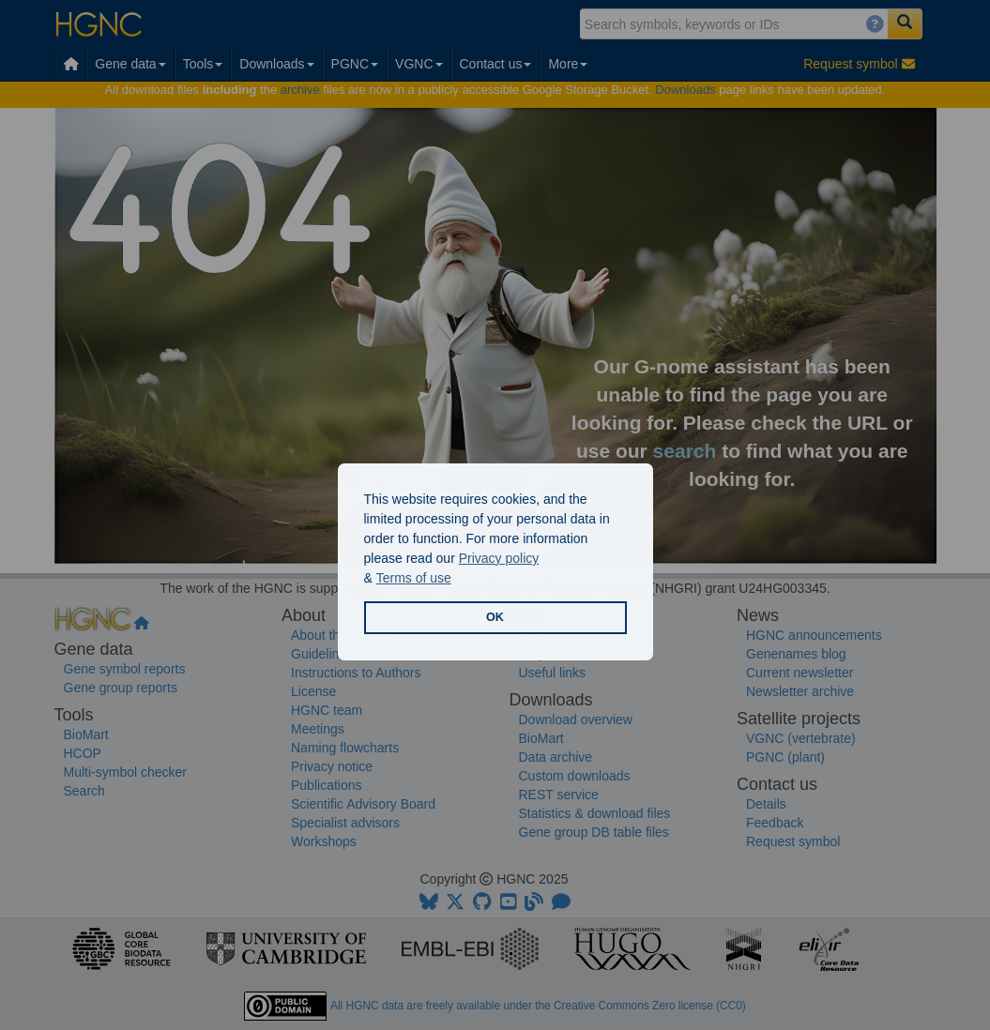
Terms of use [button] (413, 577)
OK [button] (495, 617)
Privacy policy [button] (499, 558)
